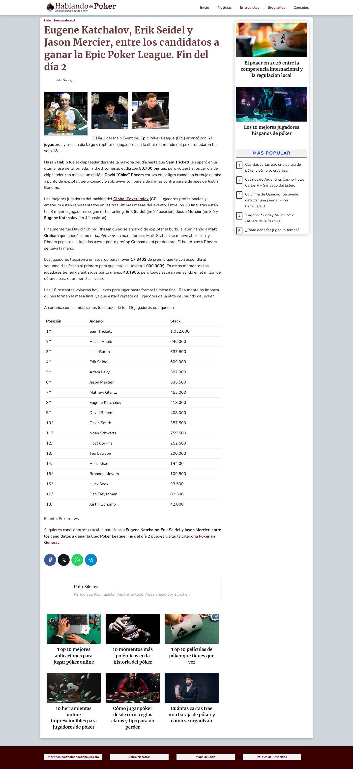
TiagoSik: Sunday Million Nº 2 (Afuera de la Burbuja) (269, 218)
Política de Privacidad (272, 757)
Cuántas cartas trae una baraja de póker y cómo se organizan (273, 167)
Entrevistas (249, 7)
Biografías (276, 7)
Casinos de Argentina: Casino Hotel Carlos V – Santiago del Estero (274, 182)
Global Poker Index (131, 199)
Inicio (204, 7)
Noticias (225, 7)
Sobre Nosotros (139, 757)
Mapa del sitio (205, 757)
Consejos (301, 7)
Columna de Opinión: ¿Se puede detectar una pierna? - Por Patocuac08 (271, 200)
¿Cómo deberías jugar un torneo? (272, 229)
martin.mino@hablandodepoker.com (73, 757)
